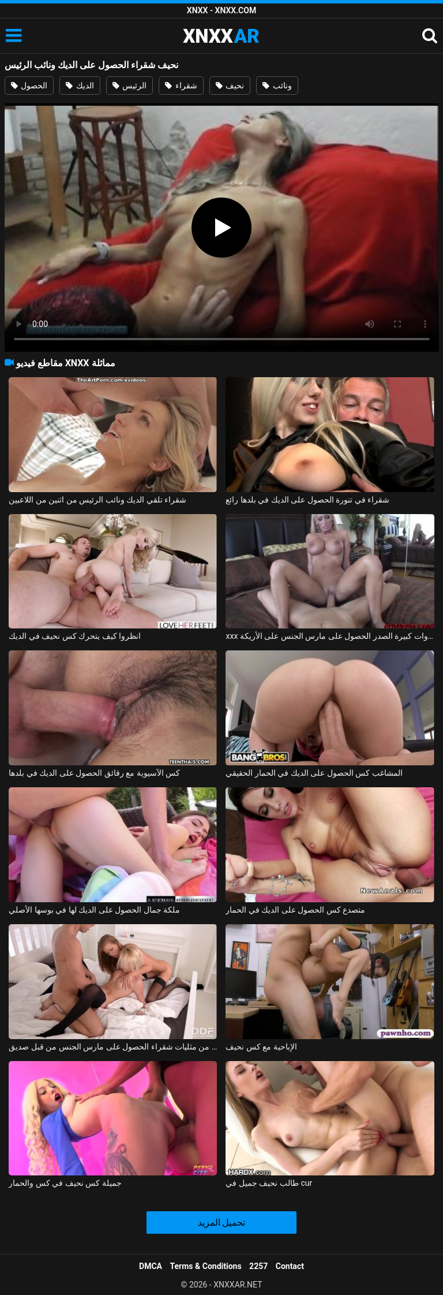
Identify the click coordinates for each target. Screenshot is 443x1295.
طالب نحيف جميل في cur (269, 1183)
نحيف (230, 85)
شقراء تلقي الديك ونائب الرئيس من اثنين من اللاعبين (97, 499)
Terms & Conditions (206, 1266)
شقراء (181, 85)
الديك (79, 85)
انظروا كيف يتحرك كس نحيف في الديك (75, 636)
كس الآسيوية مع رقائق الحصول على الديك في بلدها (94, 772)
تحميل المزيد (222, 1222)
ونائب (276, 85)
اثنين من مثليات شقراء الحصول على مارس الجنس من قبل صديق (113, 1046)
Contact (290, 1266)
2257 (258, 1266)
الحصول (29, 85)
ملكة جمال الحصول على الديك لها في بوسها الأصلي (94, 909)
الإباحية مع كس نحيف (261, 1046)
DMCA (150, 1266)
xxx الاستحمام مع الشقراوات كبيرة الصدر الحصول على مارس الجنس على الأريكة (330, 636)
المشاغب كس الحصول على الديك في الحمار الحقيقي (314, 772)
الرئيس (129, 85)
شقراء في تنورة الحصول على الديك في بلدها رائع (307, 499)
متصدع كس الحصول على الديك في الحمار (295, 909)
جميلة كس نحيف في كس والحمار (65, 1183)
